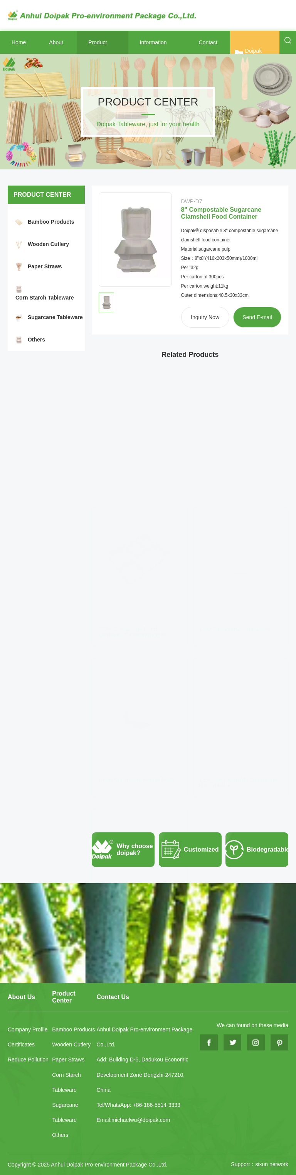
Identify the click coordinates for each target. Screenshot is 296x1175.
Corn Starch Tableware (44, 298)
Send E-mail (257, 317)
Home (19, 42)
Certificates (21, 1044)
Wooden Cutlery (48, 244)
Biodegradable (256, 849)
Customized (189, 849)
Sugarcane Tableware (55, 317)
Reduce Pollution (28, 1059)
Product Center (63, 997)
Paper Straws (45, 266)
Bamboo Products (51, 222)
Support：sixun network (259, 1164)
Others (36, 339)
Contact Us (112, 997)
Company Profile (28, 1029)
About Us (21, 997)
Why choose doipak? (122, 849)
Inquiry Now (205, 317)
